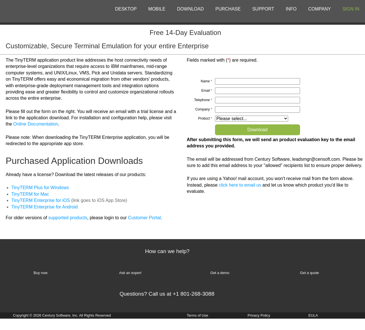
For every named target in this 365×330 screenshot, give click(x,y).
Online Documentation (35, 124)
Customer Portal (144, 217)
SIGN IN (350, 9)
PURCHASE (228, 9)
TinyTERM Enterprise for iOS (40, 200)
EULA (313, 315)
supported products (67, 217)
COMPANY (319, 9)
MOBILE (156, 9)
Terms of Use (197, 315)
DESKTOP (126, 9)
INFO (291, 9)
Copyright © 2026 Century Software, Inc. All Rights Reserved (62, 315)
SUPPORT (263, 9)
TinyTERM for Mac (30, 194)
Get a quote (309, 273)
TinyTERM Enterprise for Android (44, 206)
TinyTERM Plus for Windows (40, 187)
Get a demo (219, 273)
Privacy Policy (259, 315)
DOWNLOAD (190, 9)
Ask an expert (130, 273)
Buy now (40, 273)
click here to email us (240, 185)
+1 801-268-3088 (193, 294)
